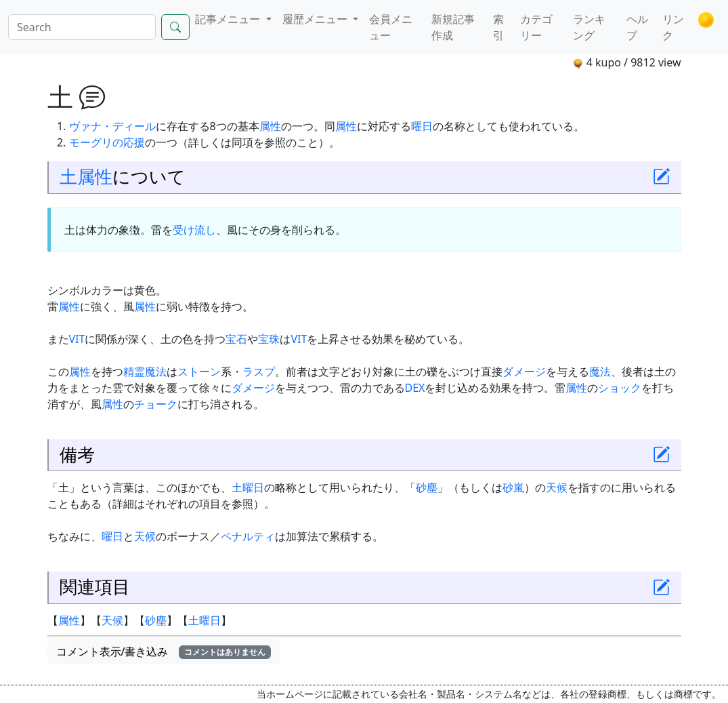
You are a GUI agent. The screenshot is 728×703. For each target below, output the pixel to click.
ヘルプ (637, 27)
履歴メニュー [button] (316, 19)
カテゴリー (536, 27)
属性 (270, 126)
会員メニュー (390, 27)
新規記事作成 (453, 27)
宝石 (236, 339)
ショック (619, 387)
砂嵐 (513, 487)
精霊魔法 (145, 371)
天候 (557, 487)
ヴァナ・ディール (112, 126)
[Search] (82, 27)
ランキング (589, 27)
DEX (415, 387)
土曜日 (248, 487)
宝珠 (269, 339)
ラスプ (258, 371)
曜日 (422, 126)
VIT (77, 339)
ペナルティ (248, 536)
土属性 (86, 176)
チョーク (155, 404)
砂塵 (426, 487)
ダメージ (524, 371)
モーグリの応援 (107, 142)
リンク (673, 27)
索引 (498, 27)
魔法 (600, 371)
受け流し (194, 229)
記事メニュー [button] (229, 19)
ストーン (199, 371)
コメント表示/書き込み (164, 651)
